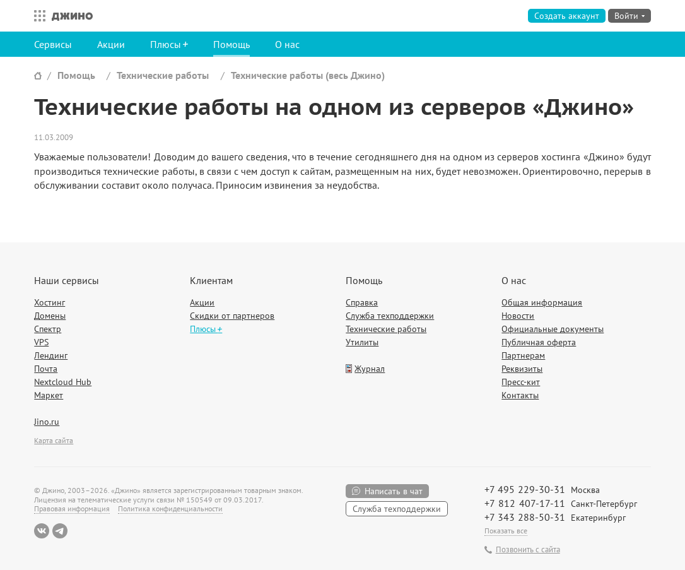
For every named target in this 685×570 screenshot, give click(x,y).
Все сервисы (36, 16)
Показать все (505, 530)
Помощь (231, 44)
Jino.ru (46, 421)
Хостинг (49, 302)
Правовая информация (72, 508)
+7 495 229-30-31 (524, 489)
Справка (362, 302)
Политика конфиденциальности (170, 508)
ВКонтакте (41, 530)
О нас (287, 44)
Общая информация (541, 302)
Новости (517, 315)
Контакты (520, 395)
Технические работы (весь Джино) (308, 75)
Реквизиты (521, 368)
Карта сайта (53, 440)
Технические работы (163, 75)
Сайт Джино (38, 75)
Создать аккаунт (566, 15)
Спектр (47, 329)
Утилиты (362, 342)
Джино (72, 16)
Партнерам (523, 355)
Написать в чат (394, 491)
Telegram (59, 530)
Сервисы (53, 44)
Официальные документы (552, 329)
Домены (50, 315)
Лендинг (50, 355)
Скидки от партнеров (232, 315)
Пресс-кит (520, 382)
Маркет (48, 395)
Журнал (369, 368)
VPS (41, 342)
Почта (45, 368)
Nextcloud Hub (62, 382)
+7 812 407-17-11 (524, 503)
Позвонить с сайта (528, 550)
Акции (111, 44)
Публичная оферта (538, 342)
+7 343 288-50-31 (524, 517)
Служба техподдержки (390, 315)
